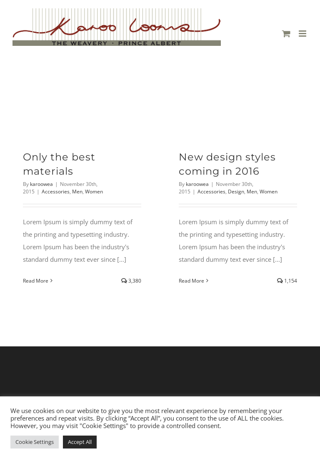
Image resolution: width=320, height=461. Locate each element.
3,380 (131, 280)
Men (77, 191)
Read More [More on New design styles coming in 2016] (191, 280)
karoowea (41, 184)
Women (94, 191)
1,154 (287, 280)
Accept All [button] (80, 442)
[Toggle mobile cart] (286, 33)
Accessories (56, 191)
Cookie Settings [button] (34, 442)
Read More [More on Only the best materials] (35, 280)
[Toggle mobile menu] (303, 33)
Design (236, 191)
